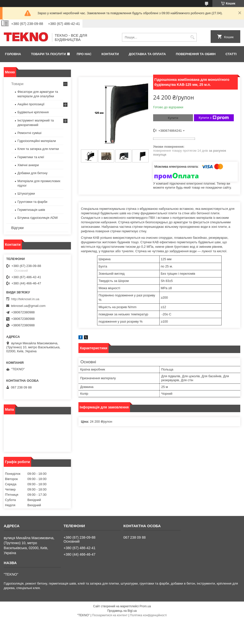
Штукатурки (26, 193)
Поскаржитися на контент (109, 615)
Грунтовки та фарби (32, 202)
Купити (173, 118)
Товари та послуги (48, 54)
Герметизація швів (31, 210)
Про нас (84, 54)
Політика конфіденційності (148, 615)
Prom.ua (145, 606)
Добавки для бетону (32, 173)
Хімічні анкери (28, 165)
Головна (13, 54)
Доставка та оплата (147, 54)
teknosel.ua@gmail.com (28, 306)
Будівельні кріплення (33, 112)
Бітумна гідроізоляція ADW (37, 218)
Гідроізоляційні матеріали (36, 141)
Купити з (214, 118)
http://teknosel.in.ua (25, 299)
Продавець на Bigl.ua (122, 611)
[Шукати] (192, 37)
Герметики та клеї (30, 157)
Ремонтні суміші (29, 133)
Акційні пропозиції (30, 104)
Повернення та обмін (195, 54)
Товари (17, 84)
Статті (231, 54)
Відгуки (17, 228)
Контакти (110, 54)
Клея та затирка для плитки (38, 149)
